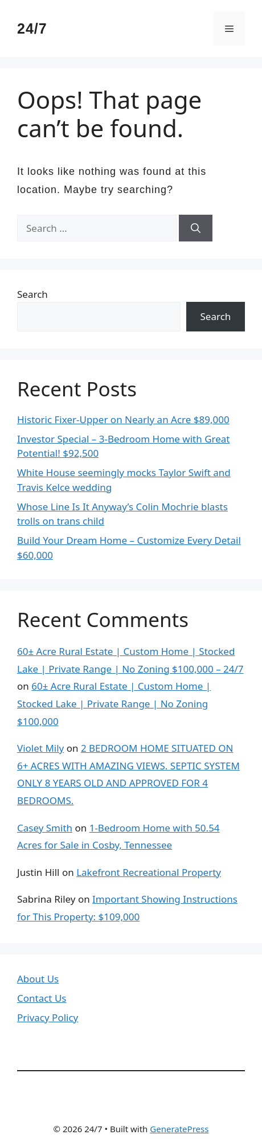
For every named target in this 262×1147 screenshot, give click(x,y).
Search (32, 294)
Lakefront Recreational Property (148, 872)
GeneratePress (179, 1128)
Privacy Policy (47, 1017)
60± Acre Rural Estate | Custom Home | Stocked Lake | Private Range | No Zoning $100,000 (114, 703)
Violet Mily (40, 748)
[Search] (195, 228)
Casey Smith (44, 827)
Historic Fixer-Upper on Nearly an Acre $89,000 (123, 419)
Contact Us (42, 998)
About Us (38, 978)
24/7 (32, 28)
